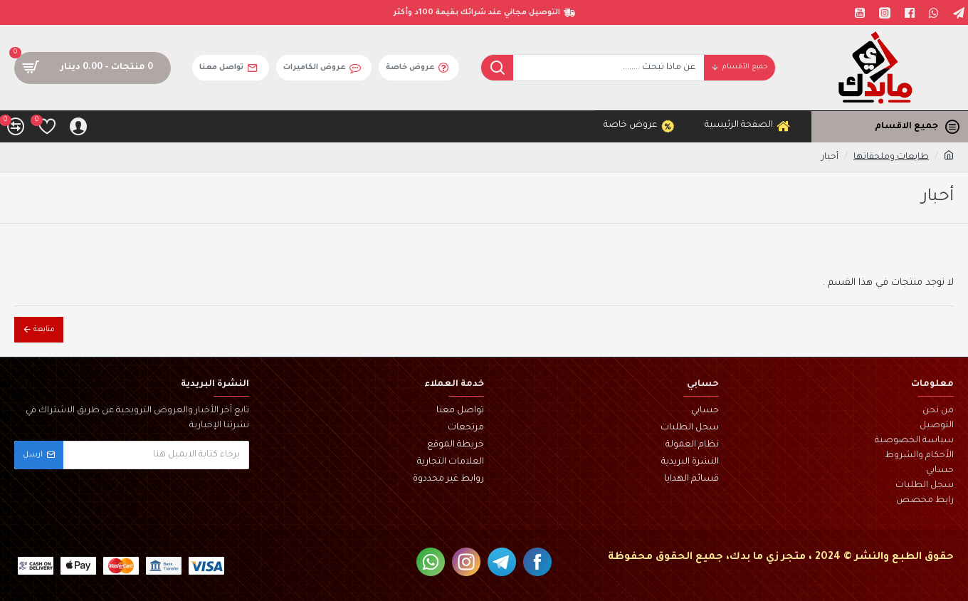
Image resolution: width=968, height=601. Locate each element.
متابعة (44, 329)
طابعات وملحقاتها (891, 157)
